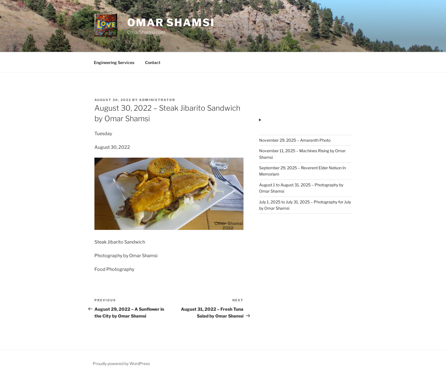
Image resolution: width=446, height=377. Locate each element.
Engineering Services (114, 62)
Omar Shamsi (171, 22)
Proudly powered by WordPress (121, 363)
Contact (152, 62)
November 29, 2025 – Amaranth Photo (295, 140)
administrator (157, 100)
